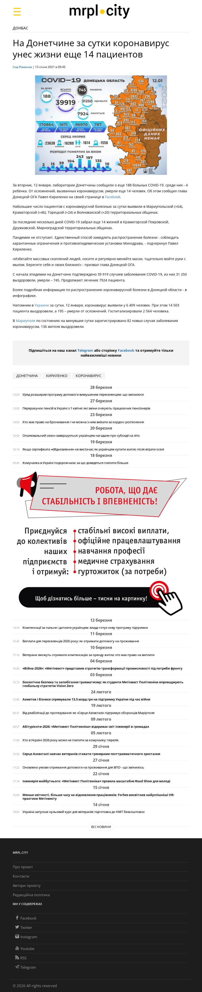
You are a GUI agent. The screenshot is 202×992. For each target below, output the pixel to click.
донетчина (27, 375)
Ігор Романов (22, 67)
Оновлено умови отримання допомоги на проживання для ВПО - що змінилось (83, 767)
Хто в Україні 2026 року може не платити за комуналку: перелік (71, 740)
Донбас (20, 28)
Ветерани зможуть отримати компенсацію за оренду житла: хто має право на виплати (88, 655)
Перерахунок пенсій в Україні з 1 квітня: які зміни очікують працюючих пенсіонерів (86, 408)
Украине (42, 305)
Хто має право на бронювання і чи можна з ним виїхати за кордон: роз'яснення (83, 422)
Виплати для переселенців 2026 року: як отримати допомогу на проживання (81, 641)
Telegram (85, 350)
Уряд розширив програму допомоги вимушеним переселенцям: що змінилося (83, 394)
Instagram (26, 936)
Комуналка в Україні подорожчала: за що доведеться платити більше (75, 463)
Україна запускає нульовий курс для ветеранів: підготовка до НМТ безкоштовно (84, 812)
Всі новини (101, 826)
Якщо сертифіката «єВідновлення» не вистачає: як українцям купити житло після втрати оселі (93, 449)
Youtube (24, 948)
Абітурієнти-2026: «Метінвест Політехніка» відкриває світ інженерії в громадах (86, 726)
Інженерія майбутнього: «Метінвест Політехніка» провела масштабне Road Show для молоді (96, 781)
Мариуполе (25, 320)
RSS (20, 957)
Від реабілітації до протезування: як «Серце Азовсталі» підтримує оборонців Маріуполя (88, 713)
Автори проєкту (27, 885)
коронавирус (88, 375)
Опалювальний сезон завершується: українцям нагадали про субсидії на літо (81, 435)
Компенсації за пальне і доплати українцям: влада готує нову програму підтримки (85, 627)
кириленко (56, 375)
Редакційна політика (31, 894)
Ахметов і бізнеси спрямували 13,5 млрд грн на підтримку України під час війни (86, 699)
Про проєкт (23, 866)
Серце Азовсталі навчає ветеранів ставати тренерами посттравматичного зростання (91, 754)
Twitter (23, 927)
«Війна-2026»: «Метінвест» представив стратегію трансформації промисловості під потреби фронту (102, 668)
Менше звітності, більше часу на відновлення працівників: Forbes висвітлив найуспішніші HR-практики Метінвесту (98, 796)
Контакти (21, 876)
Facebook (112, 197)
